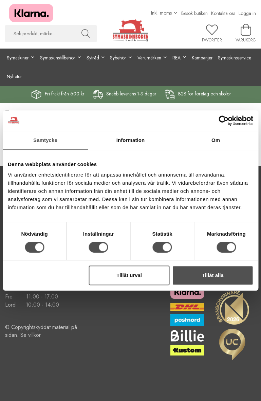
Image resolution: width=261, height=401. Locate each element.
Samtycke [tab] (45, 140)
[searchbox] (40, 33)
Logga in (247, 13)
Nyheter (14, 76)
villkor (34, 335)
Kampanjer (202, 57)
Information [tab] (130, 140)
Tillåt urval (129, 275)
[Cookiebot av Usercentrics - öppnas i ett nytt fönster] (223, 120)
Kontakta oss (223, 13)
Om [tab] (215, 140)
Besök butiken (194, 13)
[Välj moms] (164, 13)
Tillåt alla (213, 275)
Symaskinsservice (234, 57)
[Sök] (86, 33)
